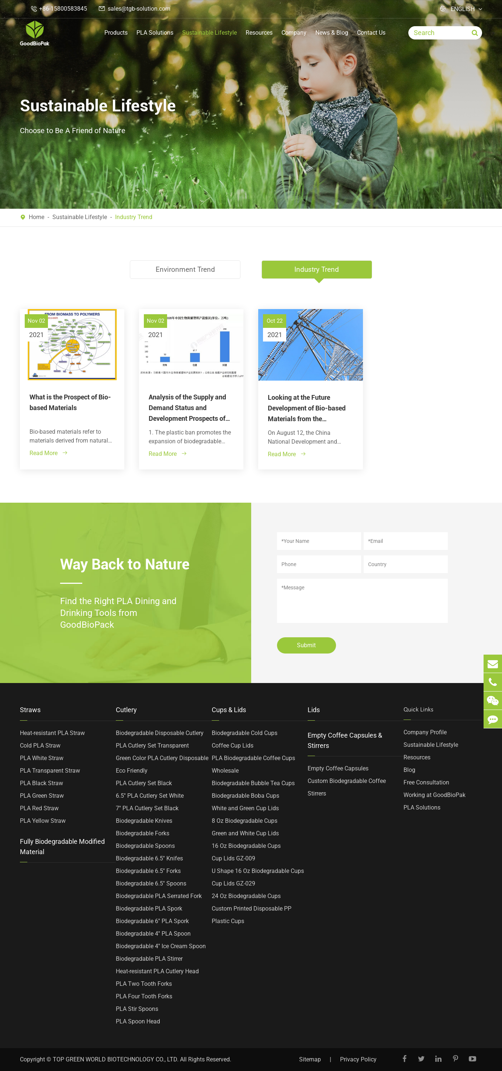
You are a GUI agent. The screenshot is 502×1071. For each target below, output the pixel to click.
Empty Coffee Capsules (338, 768)
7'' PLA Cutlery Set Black (147, 807)
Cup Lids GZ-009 (233, 858)
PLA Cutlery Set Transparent (152, 745)
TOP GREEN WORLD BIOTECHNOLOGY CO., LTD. (116, 1059)
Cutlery (126, 709)
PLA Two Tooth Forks (144, 983)
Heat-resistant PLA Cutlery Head (157, 970)
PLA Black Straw (41, 782)
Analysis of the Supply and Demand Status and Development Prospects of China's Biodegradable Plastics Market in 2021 (187, 408)
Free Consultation (426, 782)
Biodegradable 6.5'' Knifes (149, 858)
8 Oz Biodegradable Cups (244, 820)
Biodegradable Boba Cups (245, 795)
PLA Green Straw (42, 795)
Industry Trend (133, 217)
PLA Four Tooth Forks (144, 995)
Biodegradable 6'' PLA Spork (152, 920)
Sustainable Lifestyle (209, 32)
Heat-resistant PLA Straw (52, 732)
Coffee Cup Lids (232, 745)
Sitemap (310, 1059)
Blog (409, 769)
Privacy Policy (358, 1059)
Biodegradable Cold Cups (244, 732)
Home (36, 217)
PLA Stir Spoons (137, 1008)
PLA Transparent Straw (50, 770)
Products (116, 32)
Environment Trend (184, 269)
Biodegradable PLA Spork (149, 908)
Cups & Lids (229, 709)
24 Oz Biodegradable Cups (246, 895)
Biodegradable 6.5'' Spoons (151, 883)
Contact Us (371, 32)
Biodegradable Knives (144, 820)
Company (294, 32)
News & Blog (331, 32)
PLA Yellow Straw (43, 820)
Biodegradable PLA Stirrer (149, 958)
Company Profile (425, 731)
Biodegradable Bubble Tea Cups (253, 782)
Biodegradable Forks (142, 832)
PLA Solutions (154, 32)
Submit (306, 644)
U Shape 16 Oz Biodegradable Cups (258, 870)
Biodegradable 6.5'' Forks (148, 870)
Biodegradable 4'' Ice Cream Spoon (161, 945)
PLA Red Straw (39, 807)
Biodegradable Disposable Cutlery (160, 732)
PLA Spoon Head (138, 1021)
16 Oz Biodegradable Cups (246, 845)
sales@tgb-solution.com (139, 8)
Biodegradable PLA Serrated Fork (159, 895)
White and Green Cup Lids (245, 807)
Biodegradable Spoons (145, 845)
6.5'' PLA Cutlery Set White (150, 795)
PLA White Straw (41, 757)
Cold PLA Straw (40, 745)
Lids (314, 709)
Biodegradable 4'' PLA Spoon (153, 933)
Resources (259, 32)
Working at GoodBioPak (434, 794)
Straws (30, 709)
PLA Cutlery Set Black (144, 782)
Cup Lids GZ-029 (233, 883)
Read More (49, 452)
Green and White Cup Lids (245, 832)
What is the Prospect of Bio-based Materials (70, 402)
